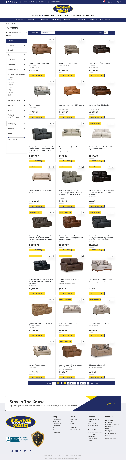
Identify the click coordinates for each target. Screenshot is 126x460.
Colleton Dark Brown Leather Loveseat (69, 280)
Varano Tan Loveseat (37, 365)
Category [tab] (17, 124)
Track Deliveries (56, 2)
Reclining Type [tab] (17, 100)
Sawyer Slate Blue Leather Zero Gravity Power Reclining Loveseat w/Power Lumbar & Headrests (101, 237)
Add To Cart (37, 75)
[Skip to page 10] (81, 383)
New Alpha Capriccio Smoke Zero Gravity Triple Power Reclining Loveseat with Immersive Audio (41, 237)
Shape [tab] (17, 105)
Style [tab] (17, 110)
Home (7, 24)
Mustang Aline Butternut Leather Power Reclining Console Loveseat (71, 366)
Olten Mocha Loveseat (97, 365)
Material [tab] (17, 64)
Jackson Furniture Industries (97, 151)
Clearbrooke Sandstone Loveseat (101, 280)
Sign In (119, 2)
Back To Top (94, 383)
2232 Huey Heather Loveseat (99, 323)
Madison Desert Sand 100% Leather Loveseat (71, 106)
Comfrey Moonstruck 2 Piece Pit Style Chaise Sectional (100, 148)
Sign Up (110, 403)
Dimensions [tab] (17, 129)
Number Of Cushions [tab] (17, 74)
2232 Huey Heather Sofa (68, 323)
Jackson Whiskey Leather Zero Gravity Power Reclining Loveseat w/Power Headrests (71, 237)
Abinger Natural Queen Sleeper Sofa (70, 148)
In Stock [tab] (17, 45)
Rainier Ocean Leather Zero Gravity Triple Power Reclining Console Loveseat (41, 281)
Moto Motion (92, 196)
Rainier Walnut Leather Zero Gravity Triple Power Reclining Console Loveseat (101, 192)
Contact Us (42, 2)
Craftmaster (32, 107)
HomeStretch (33, 327)
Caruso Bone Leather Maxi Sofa (40, 190)
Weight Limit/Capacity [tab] (17, 116)
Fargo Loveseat (34, 105)
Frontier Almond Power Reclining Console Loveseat (40, 324)
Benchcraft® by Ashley (95, 367)
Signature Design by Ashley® (67, 151)
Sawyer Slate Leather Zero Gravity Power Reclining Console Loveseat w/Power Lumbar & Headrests (41, 148)
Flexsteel (31, 153)
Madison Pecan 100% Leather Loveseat (39, 64)
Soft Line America (34, 67)
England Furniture (64, 65)
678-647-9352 (28, 2)
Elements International (65, 369)
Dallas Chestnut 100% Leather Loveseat (99, 106)
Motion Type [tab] (17, 69)
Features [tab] (17, 60)
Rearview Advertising (74, 458)
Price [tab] (17, 134)
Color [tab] (17, 55)
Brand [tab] (17, 50)
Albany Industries (64, 325)
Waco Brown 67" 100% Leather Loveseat (99, 64)
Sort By (35, 33)
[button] (49, 39)
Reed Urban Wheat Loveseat (69, 63)
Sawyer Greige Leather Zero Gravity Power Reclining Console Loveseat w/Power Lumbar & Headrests (70, 193)
